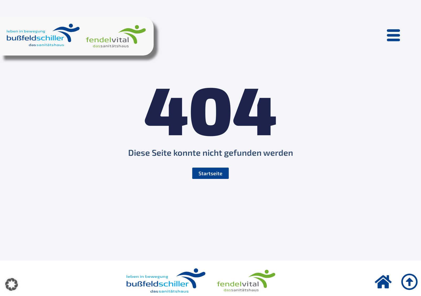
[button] (11, 284)
